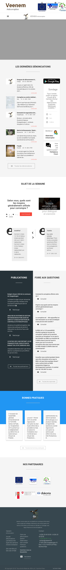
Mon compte (24, 542)
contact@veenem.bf (45, 540)
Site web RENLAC (11, 548)
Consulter (41, 299)
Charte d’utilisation (12, 544)
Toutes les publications (19, 366)
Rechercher (49, 3)
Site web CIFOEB (11, 551)
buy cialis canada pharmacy (50, 236)
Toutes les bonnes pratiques (33, 448)
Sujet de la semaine (12, 542)
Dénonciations (10, 538)
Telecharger (14, 310)
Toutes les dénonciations (21, 166)
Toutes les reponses (47, 381)
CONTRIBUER (25, 214)
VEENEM (33, 16)
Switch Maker (57, 568)
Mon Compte (58, 3)
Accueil (8, 536)
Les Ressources (11, 540)
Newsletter (27, 556)
